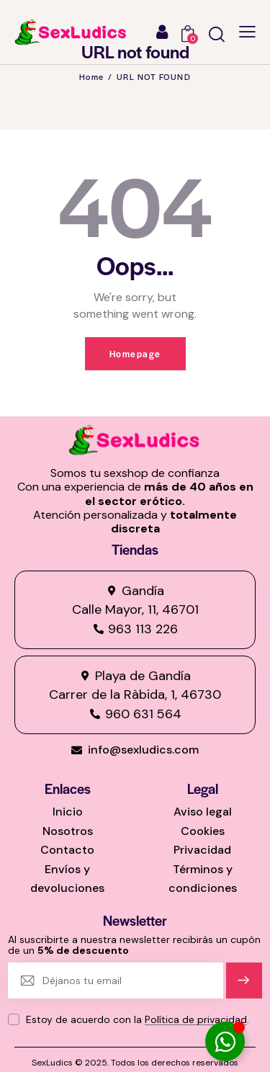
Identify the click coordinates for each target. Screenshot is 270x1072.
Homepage (135, 353)
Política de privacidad (196, 1019)
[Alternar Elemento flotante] (225, 1041)
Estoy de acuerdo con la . (137, 1019)
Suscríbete (244, 987)
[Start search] (216, 34)
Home (91, 76)
